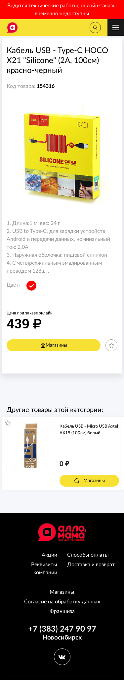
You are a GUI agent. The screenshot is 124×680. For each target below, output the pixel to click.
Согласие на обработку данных (62, 601)
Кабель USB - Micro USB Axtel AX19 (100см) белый (89, 429)
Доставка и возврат (91, 564)
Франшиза (62, 611)
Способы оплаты (88, 555)
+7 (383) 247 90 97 (62, 629)
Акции (49, 555)
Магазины (53, 345)
